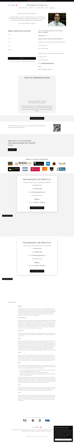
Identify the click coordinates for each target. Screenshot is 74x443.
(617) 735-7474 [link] (37, 185)
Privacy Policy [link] (25, 61)
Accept (63, 439)
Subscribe (12, 149)
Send (21, 58)
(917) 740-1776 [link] (37, 248)
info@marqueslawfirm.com (47, 63)
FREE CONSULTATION (37, 118)
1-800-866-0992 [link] (38, 188)
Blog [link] (47, 7)
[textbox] (22, 34)
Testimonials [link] (40, 7)
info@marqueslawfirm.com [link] (38, 192)
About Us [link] (32, 7)
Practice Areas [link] (23, 7)
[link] (9, 5)
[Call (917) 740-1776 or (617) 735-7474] (37, 0)
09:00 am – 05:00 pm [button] (48, 69)
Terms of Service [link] (31, 61)
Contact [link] (52, 7)
